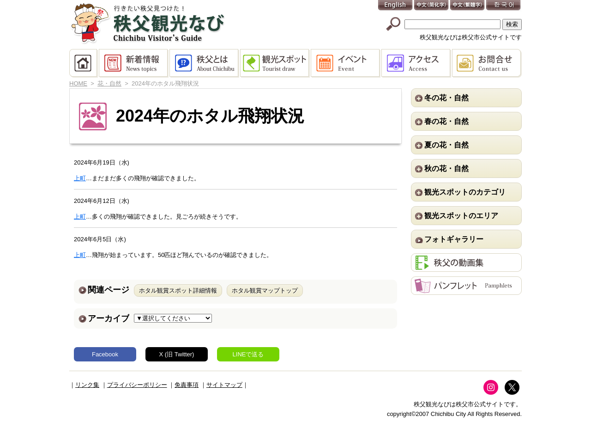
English (396, 6)
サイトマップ (224, 384)
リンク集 (87, 384)
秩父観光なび (147, 23)
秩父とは (204, 63)
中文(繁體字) (468, 6)
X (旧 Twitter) (176, 354)
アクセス (416, 63)
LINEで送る (248, 354)
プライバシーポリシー (137, 384)
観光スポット (275, 63)
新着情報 (134, 63)
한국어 (504, 6)
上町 (80, 178)
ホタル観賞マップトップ (265, 290)
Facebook (105, 354)
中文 (432, 6)
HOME (84, 63)
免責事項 (187, 384)
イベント (346, 63)
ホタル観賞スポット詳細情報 (178, 290)
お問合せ (487, 63)
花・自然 (109, 83)
